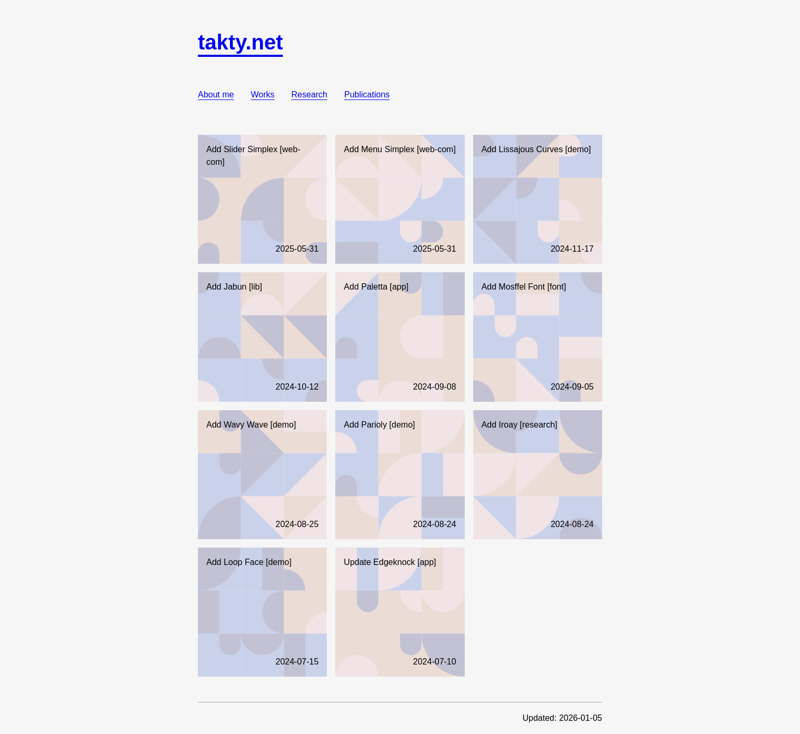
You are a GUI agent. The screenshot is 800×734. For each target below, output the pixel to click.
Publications (366, 94)
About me (216, 94)
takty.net (240, 42)
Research (309, 94)
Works (262, 94)
